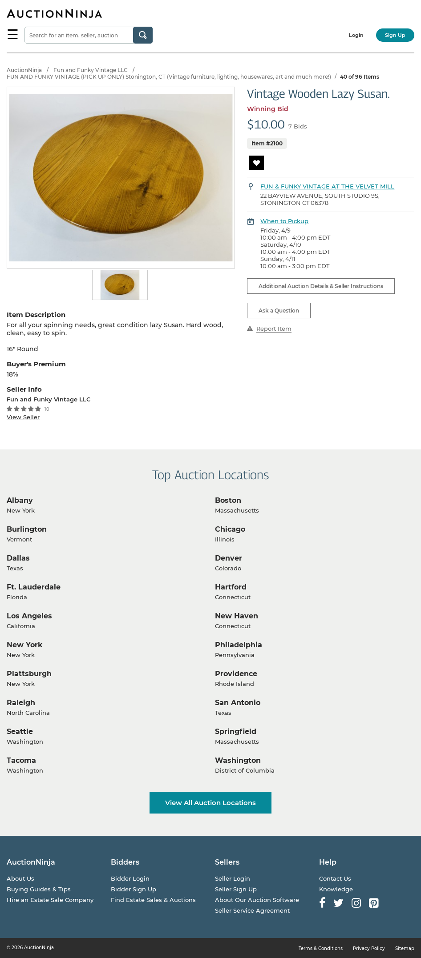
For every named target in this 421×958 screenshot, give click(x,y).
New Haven (236, 616)
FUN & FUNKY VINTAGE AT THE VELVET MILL (327, 186)
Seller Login (232, 878)
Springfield (235, 731)
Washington (238, 760)
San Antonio (237, 702)
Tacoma (21, 760)
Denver (228, 558)
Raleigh (21, 702)
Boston (228, 500)
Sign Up (395, 35)
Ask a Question (279, 310)
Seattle (20, 731)
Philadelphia (238, 645)
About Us (20, 878)
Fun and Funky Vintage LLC (90, 70)
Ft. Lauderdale (34, 587)
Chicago (230, 529)
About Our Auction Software (257, 899)
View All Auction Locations (210, 802)
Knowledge (336, 889)
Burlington (27, 529)
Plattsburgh (29, 673)
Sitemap (404, 948)
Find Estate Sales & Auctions (153, 899)
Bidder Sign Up (133, 889)
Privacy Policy (369, 948)
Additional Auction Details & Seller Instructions (321, 286)
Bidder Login (130, 878)
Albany (20, 500)
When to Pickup (284, 220)
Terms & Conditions (321, 948)
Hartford (231, 587)
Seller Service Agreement (252, 910)
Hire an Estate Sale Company (50, 899)
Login (356, 35)
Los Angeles (29, 616)
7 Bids (297, 126)
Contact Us (335, 878)
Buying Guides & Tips (39, 889)
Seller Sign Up (236, 889)
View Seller (23, 417)
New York (25, 645)
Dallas (18, 558)
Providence (236, 673)
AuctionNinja (24, 70)
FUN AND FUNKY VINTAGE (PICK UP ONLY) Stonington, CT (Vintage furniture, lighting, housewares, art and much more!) (169, 76)
